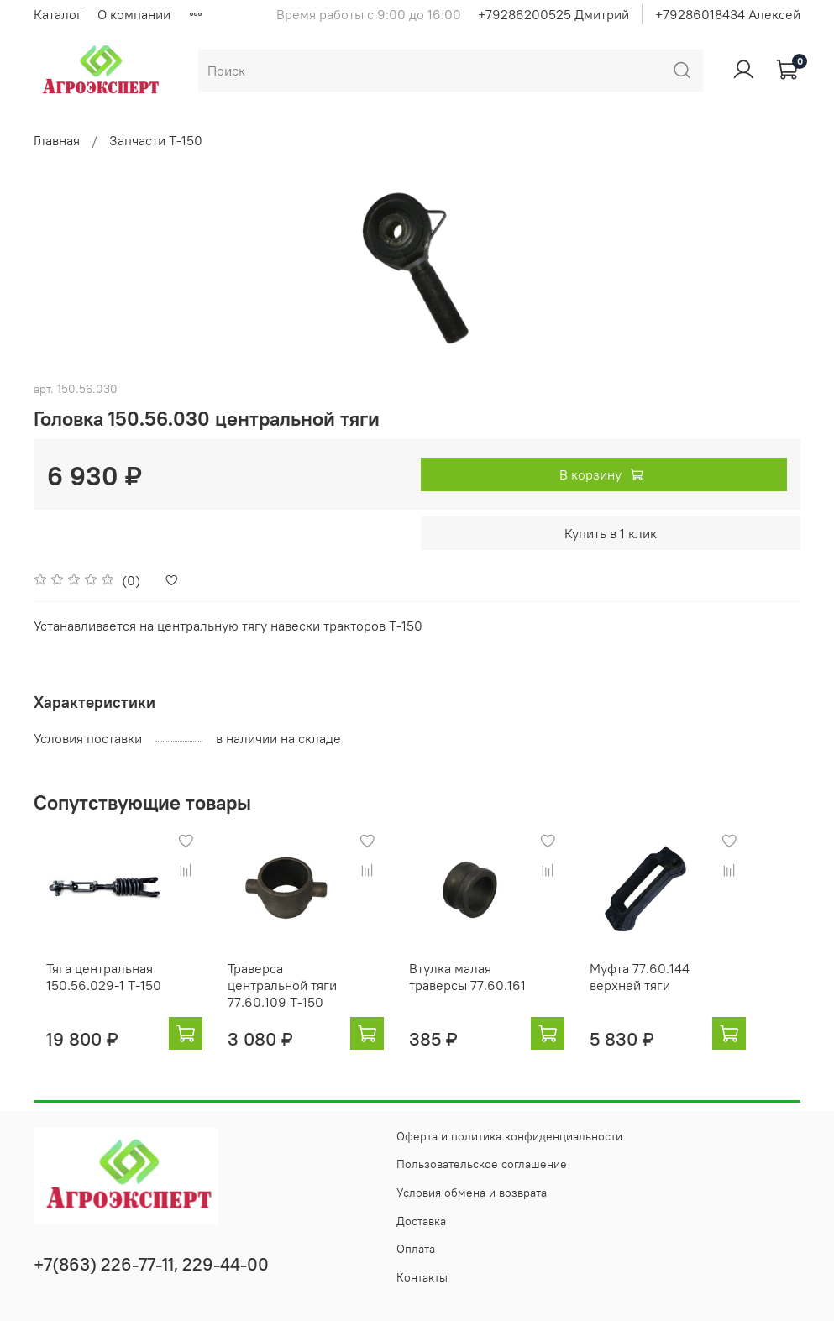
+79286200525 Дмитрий (553, 14)
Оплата (415, 1248)
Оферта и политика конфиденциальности (509, 1136)
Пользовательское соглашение (481, 1164)
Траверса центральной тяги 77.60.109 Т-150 (286, 1001)
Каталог (58, 14)
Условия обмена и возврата (471, 1192)
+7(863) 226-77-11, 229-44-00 (151, 1264)
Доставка (421, 1221)
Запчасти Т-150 (155, 140)
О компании (133, 14)
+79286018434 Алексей (727, 14)
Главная (57, 140)
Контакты (422, 1277)
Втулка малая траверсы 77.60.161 (488, 992)
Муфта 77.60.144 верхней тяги (677, 992)
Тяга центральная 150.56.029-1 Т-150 (91, 992)
